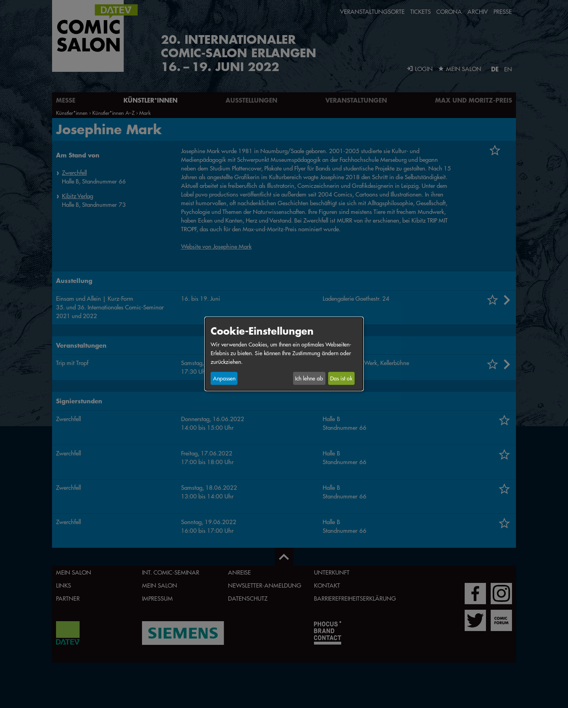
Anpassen (224, 378)
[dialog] (284, 353)
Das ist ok (341, 378)
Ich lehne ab (309, 378)
